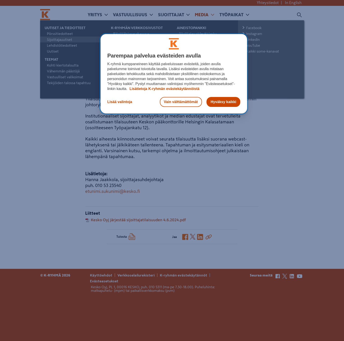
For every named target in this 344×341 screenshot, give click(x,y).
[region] (174, 73)
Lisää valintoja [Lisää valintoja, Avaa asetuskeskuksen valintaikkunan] (119, 102)
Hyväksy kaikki (223, 102)
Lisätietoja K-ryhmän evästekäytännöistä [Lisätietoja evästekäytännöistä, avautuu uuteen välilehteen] (164, 89)
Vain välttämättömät (181, 102)
